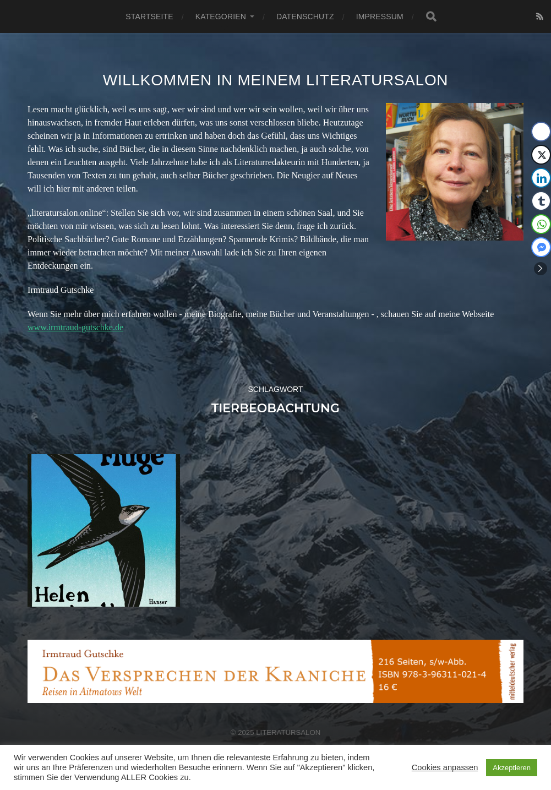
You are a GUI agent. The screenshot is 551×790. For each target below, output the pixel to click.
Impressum (379, 16)
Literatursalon (288, 732)
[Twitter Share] (541, 155)
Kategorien (220, 16)
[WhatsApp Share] (541, 224)
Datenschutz (305, 16)
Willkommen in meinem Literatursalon (276, 80)
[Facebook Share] (541, 131)
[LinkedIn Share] (541, 178)
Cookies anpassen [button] (445, 767)
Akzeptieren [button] (512, 768)
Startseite (149, 16)
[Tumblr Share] (541, 201)
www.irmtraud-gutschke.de (75, 327)
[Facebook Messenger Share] (541, 247)
